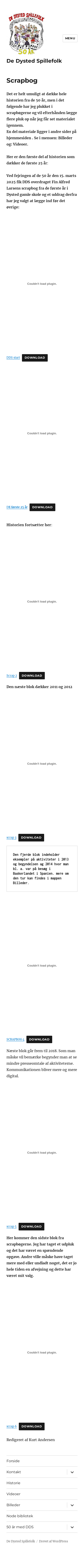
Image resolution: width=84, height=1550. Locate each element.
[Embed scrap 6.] (42, 1352)
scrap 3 (11, 837)
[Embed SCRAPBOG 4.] (42, 965)
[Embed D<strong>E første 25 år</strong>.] (42, 433)
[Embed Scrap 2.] (42, 601)
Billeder (13, 1505)
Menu (70, 38)
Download (35, 357)
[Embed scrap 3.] (42, 763)
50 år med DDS (20, 1527)
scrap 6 (11, 1426)
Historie (13, 1483)
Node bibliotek (19, 1516)
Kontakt (13, 1472)
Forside (13, 1461)
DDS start (13, 357)
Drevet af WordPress (53, 1541)
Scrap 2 (11, 675)
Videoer (13, 1494)
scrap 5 (11, 1226)
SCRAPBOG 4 (15, 1039)
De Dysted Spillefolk (34, 61)
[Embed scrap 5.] (42, 1152)
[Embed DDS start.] (42, 283)
